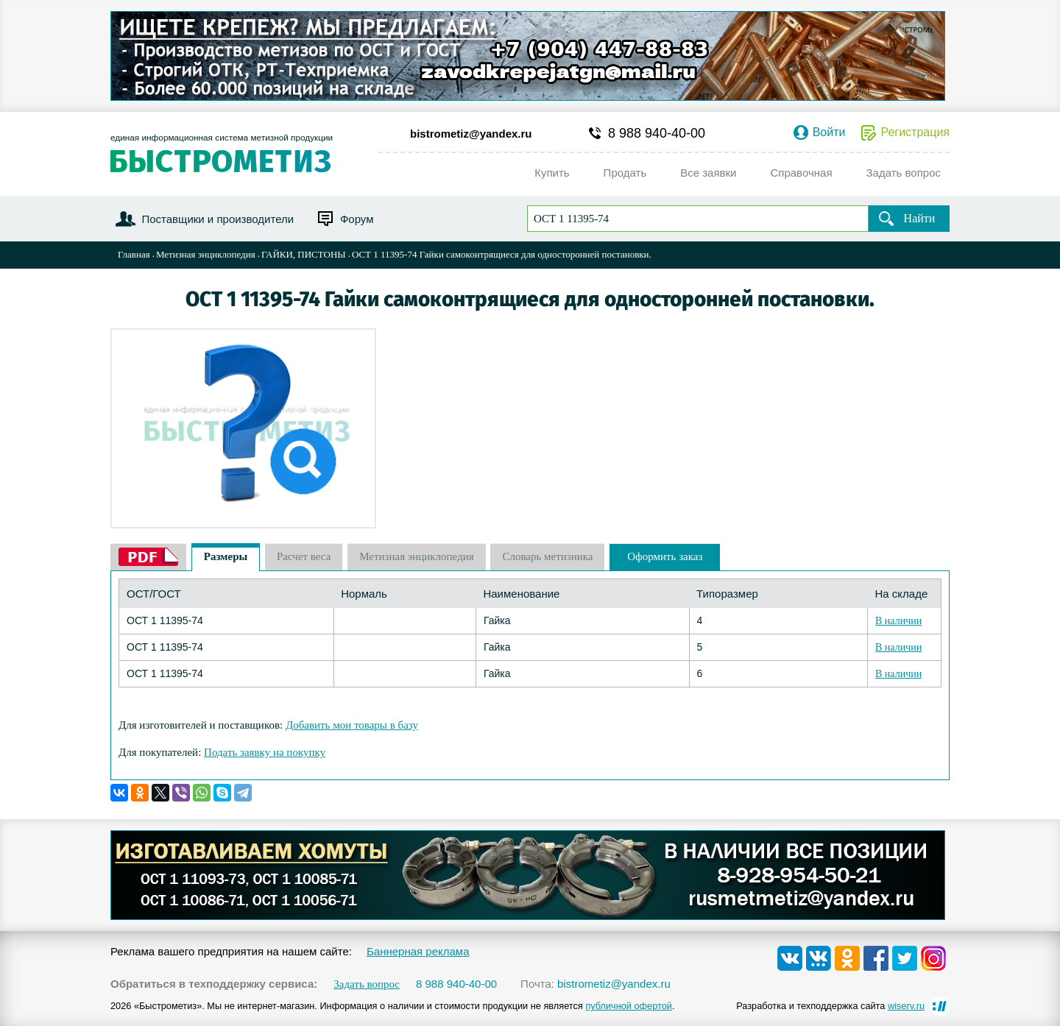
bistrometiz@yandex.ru (471, 133)
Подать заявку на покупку (264, 752)
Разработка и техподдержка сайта (830, 1005)
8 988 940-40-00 (656, 133)
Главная (134, 254)
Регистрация (915, 132)
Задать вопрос (366, 984)
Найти (920, 218)
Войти (829, 132)
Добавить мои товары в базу (352, 725)
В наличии (898, 620)
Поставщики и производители (217, 218)
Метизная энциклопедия (205, 254)
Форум (357, 218)
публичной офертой (628, 1005)
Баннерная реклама (418, 951)
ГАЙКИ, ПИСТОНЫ (303, 254)
